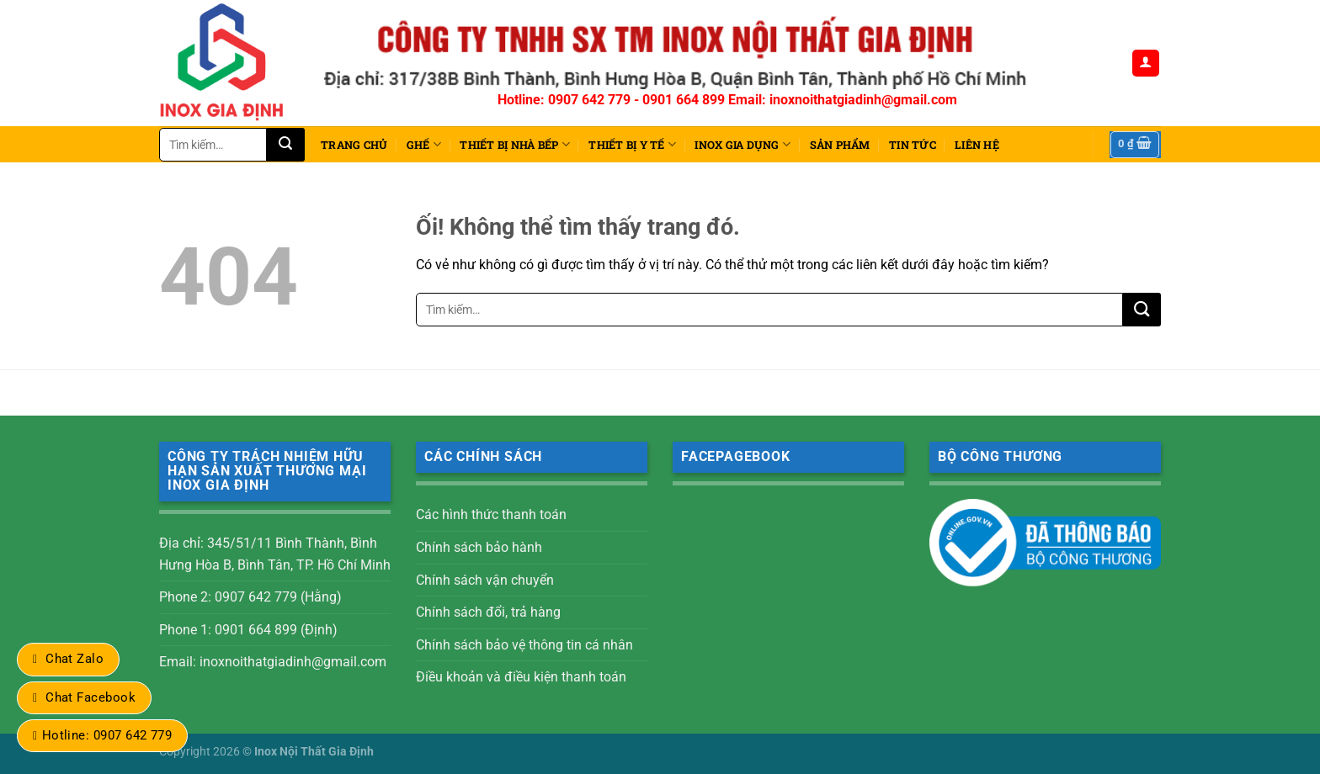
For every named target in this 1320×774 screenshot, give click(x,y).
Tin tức (912, 144)
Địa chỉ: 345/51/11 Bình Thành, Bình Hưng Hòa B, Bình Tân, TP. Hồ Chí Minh (275, 554)
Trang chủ (354, 144)
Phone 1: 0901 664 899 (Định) (248, 630)
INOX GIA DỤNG (742, 144)
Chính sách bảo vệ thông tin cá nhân (524, 645)
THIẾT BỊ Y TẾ (632, 144)
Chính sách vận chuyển (485, 580)
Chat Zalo (74, 658)
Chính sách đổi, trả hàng (488, 612)
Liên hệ (977, 144)
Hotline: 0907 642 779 (107, 735)
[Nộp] (286, 145)
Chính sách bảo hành (479, 547)
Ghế (424, 144)
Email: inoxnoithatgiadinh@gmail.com (272, 662)
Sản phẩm (840, 144)
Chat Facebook (90, 697)
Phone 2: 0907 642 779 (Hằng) (250, 597)
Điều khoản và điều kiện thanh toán (521, 677)
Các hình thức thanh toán (491, 514)
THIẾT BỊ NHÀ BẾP (515, 144)
